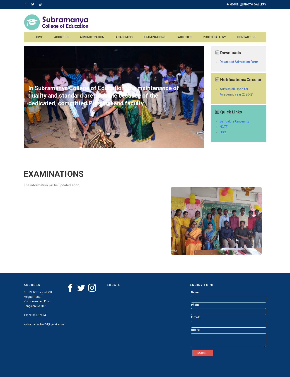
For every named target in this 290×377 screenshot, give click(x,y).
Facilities (183, 37)
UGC (223, 132)
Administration (92, 37)
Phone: (195, 304)
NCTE (224, 127)
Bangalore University (234, 121)
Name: (195, 292)
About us (61, 37)
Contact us (246, 37)
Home (232, 4)
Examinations (154, 37)
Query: (195, 329)
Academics (124, 37)
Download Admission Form (239, 62)
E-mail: (195, 317)
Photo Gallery (253, 4)
